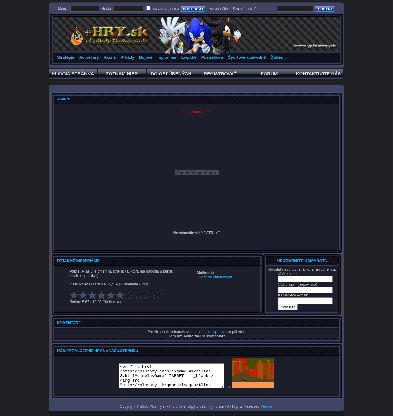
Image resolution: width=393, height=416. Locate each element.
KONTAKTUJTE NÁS (318, 74)
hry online (166, 57)
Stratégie (65, 57)
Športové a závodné (247, 57)
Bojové (145, 57)
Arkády (127, 57)
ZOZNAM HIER (122, 74)
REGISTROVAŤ (220, 74)
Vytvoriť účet (219, 8)
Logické (188, 57)
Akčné (110, 57)
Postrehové (212, 57)
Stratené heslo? (244, 8)
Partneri (266, 406)
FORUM (269, 74)
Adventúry (89, 57)
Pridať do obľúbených (214, 277)
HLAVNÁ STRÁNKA (73, 74)
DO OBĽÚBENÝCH (171, 74)
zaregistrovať (217, 332)
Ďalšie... (278, 57)
